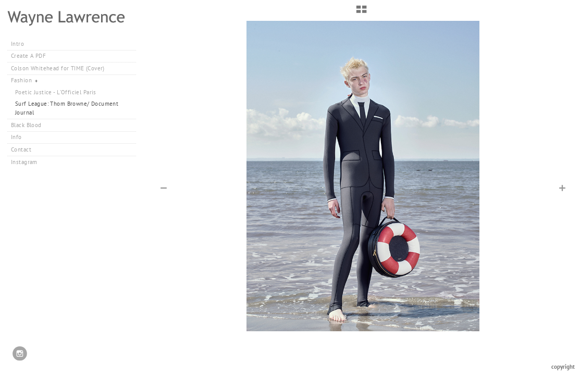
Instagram (24, 162)
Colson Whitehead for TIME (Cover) (58, 68)
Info (16, 137)
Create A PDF (28, 55)
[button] (361, 13)
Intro (17, 43)
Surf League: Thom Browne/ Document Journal (66, 108)
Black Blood (26, 125)
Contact (21, 149)
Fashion (25, 80)
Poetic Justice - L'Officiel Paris (55, 92)
